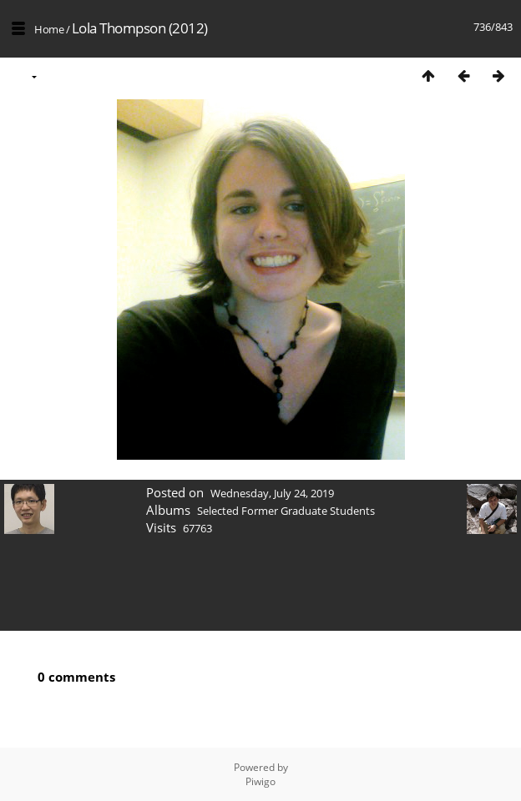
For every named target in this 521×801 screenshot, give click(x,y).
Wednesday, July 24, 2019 (272, 493)
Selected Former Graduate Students (286, 510)
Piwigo (260, 781)
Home (48, 29)
